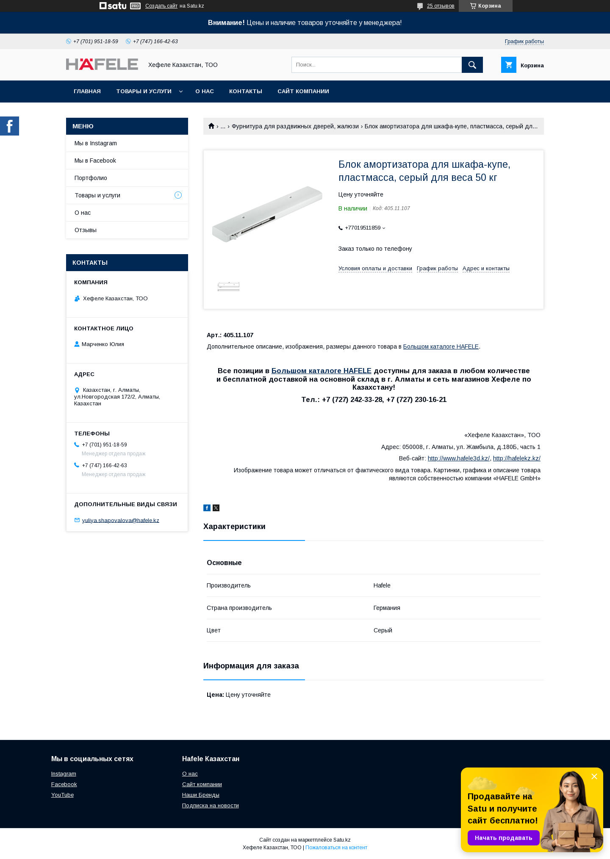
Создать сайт (161, 6)
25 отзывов (441, 6)
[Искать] (472, 65)
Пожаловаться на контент (336, 848)
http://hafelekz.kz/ (517, 458)
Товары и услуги (144, 91)
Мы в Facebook (95, 160)
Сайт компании (303, 91)
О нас (204, 91)
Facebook (64, 784)
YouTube (62, 795)
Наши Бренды (200, 795)
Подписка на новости (210, 805)
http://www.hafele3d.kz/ (459, 458)
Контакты (245, 91)
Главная (87, 91)
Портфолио (91, 178)
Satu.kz (342, 840)
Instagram (63, 773)
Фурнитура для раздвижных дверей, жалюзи (295, 126)
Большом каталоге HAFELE (441, 346)
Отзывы (86, 230)
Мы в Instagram (96, 143)
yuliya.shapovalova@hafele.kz (120, 520)
